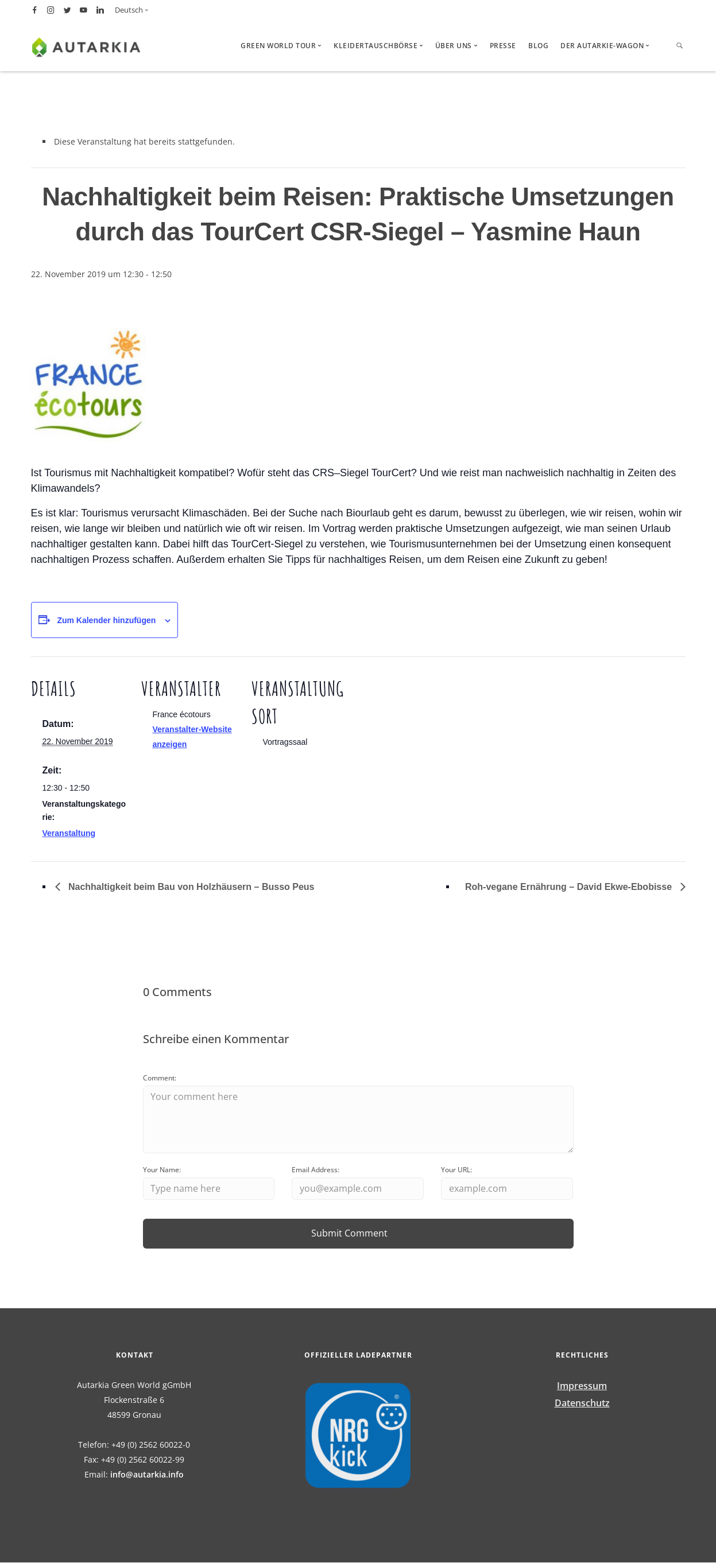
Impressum (582, 1386)
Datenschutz (582, 1403)
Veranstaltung (69, 833)
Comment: (159, 1078)
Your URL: (456, 1170)
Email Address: (315, 1170)
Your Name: (162, 1170)
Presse (503, 45)
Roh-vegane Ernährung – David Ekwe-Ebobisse (570, 887)
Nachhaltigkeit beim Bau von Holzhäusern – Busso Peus (190, 887)
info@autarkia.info (147, 1474)
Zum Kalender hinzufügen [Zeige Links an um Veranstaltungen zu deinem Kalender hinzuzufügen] (106, 620)
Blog (538, 45)
